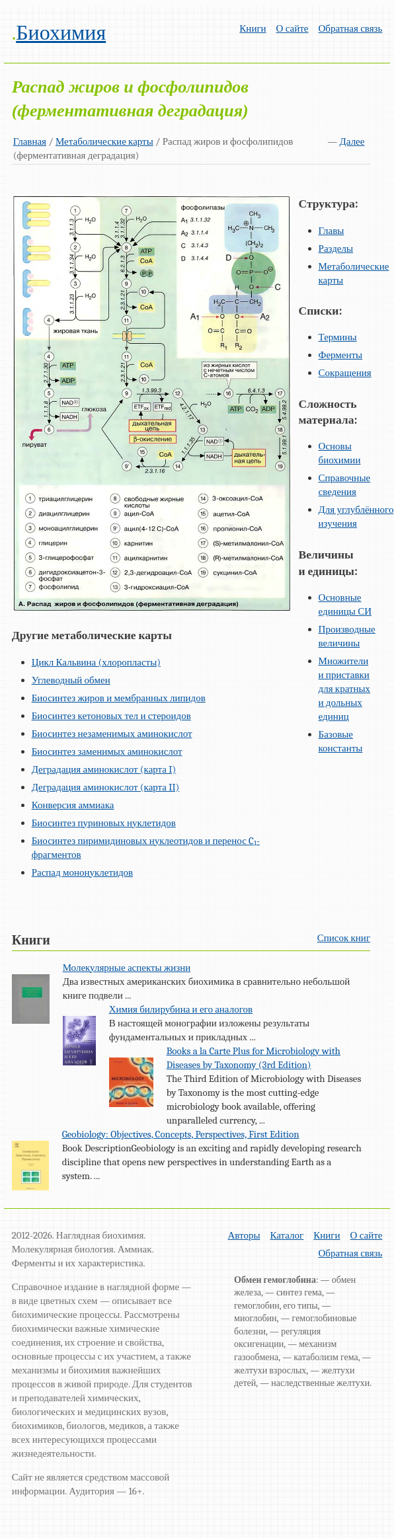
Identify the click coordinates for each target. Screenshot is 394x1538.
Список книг (343, 938)
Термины (338, 337)
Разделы (336, 248)
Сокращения (345, 373)
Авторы (244, 1235)
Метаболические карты (104, 141)
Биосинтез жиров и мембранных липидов (119, 698)
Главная (29, 141)
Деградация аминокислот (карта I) (104, 769)
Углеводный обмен (71, 680)
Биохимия (61, 32)
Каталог (287, 1235)
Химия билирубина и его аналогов (181, 1009)
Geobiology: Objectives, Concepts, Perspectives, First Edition (180, 1134)
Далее (352, 141)
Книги (252, 28)
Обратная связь (350, 28)
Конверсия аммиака (73, 805)
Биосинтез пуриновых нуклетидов (104, 823)
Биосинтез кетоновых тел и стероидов (111, 716)
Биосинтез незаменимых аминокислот (112, 734)
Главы (331, 231)
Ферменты (341, 355)
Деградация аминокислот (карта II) (106, 787)
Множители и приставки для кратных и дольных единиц (345, 688)
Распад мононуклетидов (83, 872)
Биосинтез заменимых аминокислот (107, 751)
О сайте (292, 28)
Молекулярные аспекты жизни (127, 968)
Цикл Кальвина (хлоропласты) (96, 662)
